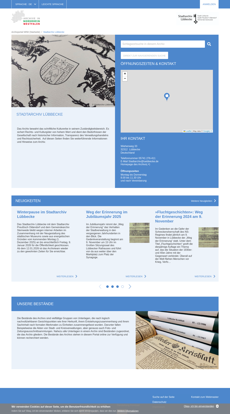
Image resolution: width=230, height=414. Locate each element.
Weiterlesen (65, 276)
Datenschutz (159, 402)
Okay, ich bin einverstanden (199, 406)
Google (206, 131)
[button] (167, 97)
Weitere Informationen (128, 411)
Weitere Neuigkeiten (201, 201)
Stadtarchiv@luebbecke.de (143, 161)
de (30, 4)
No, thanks (217, 406)
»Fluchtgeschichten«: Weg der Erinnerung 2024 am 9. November (179, 216)
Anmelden (209, 4)
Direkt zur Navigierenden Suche (144, 55)
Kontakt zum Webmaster (205, 397)
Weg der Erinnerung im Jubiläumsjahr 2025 (107, 214)
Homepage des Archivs (133, 164)
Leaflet (187, 131)
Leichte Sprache (53, 4)
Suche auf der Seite (163, 397)
